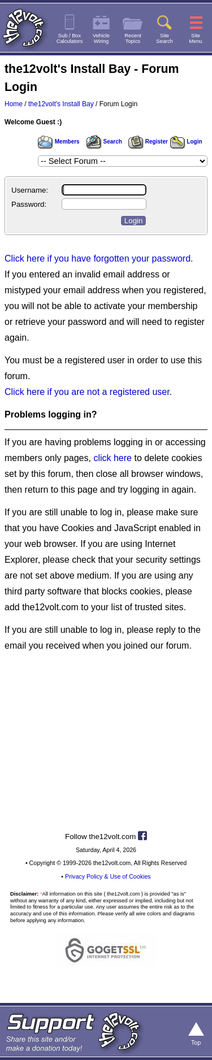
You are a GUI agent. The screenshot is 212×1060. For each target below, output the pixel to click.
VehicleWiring (101, 38)
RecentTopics (132, 38)
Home (14, 104)
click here (112, 458)
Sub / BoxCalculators (70, 38)
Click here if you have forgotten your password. (99, 258)
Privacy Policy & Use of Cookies (108, 876)
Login (186, 141)
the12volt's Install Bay (61, 104)
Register (148, 141)
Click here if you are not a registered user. (88, 392)
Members (59, 141)
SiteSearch (164, 38)
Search (104, 141)
